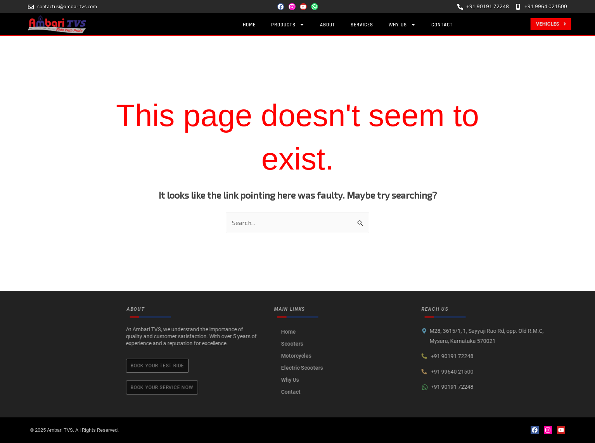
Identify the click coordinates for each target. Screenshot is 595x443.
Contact (443, 25)
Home (250, 25)
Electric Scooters (363, 368)
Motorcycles (357, 356)
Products (289, 24)
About (329, 25)
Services (363, 25)
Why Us (403, 24)
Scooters (353, 344)
